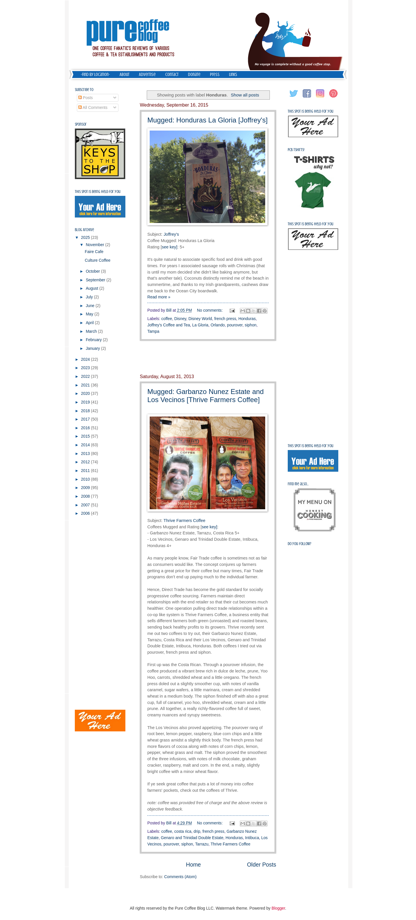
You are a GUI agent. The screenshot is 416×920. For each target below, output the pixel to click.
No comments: (210, 310)
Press (215, 74)
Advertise (147, 74)
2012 (86, 462)
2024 (86, 359)
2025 (86, 237)
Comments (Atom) (180, 877)
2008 (86, 496)
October (93, 271)
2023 (86, 368)
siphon (251, 325)
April (90, 323)
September (96, 280)
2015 (86, 436)
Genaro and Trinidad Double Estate (192, 838)
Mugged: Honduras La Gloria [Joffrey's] (207, 120)
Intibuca (252, 838)
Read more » (158, 297)
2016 (86, 428)
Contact (172, 74)
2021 (86, 385)
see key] (169, 247)
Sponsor (81, 124)
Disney (180, 319)
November (95, 245)
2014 (86, 445)
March (92, 331)
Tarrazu (201, 844)
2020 (86, 393)
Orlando (218, 325)
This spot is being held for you (97, 191)
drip (197, 831)
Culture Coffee (97, 260)
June (91, 306)
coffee (166, 319)
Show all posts (245, 94)
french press (225, 319)
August (92, 288)
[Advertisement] (208, 357)
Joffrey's (171, 234)
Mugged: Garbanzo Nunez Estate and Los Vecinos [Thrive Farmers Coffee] (205, 396)
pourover (235, 325)
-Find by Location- (95, 74)
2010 (86, 479)
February (94, 340)
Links (233, 74)
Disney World (200, 319)
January (93, 348)
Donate (194, 74)
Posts (85, 98)
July (90, 297)
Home (193, 865)
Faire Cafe (94, 252)
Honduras (247, 319)
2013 (86, 453)
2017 (86, 419)
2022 (86, 376)
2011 (86, 471)
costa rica (182, 831)
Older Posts (261, 865)
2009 (86, 488)
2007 (86, 505)
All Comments (92, 107)
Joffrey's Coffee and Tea (168, 325)
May (90, 314)
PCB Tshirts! (296, 150)
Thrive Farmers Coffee (185, 520)
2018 (86, 411)
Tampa (153, 331)
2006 (86, 513)
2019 (86, 402)
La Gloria (200, 325)
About (124, 74)
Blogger (278, 908)
